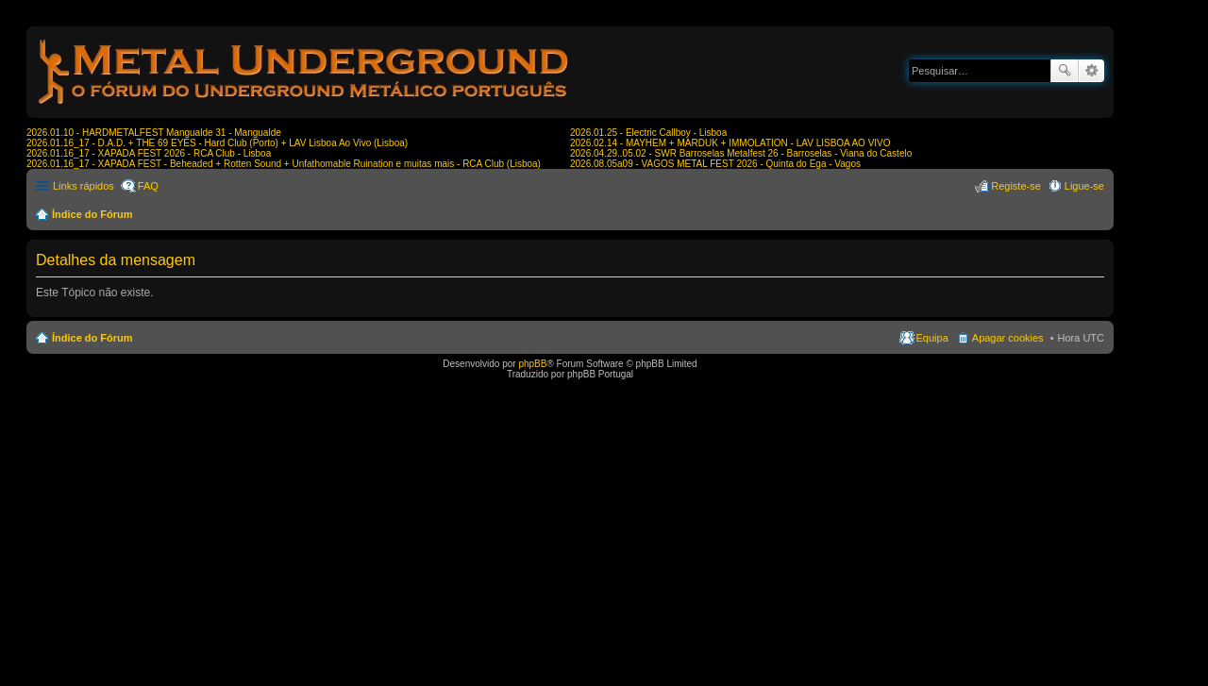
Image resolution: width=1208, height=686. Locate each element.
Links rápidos (83, 186)
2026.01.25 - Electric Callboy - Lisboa (648, 132)
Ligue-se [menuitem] (1084, 186)
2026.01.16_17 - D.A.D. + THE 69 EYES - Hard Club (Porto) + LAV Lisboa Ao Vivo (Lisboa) (217, 143)
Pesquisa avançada (1091, 70)
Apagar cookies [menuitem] (1008, 337)
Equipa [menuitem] (932, 337)
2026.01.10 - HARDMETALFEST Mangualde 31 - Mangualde (153, 132)
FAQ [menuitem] (148, 186)
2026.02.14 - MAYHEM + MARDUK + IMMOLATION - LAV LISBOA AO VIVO (730, 143)
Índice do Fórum (92, 214)
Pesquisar (1064, 70)
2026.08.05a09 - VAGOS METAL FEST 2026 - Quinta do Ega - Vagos (715, 164)
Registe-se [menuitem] (1016, 186)
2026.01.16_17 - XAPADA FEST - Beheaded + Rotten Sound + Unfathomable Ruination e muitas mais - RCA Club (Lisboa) (283, 164)
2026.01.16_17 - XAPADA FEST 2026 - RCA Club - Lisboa (148, 153)
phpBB (532, 364)
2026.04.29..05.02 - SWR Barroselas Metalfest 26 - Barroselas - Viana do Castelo (741, 153)
